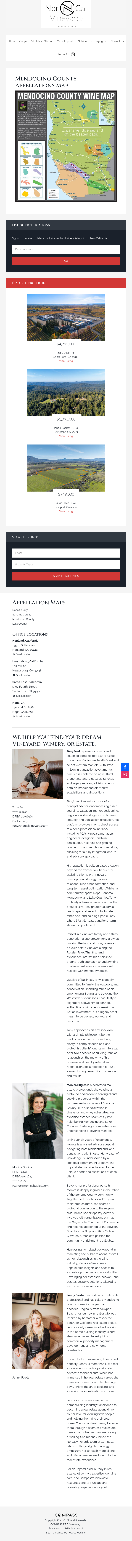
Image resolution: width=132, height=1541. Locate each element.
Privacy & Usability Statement (66, 1528)
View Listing (66, 360)
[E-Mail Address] (66, 249)
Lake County (20, 623)
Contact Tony (21, 821)
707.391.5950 (20, 812)
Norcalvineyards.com (66, 14)
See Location (23, 654)
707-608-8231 (21, 1181)
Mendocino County (25, 619)
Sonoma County (23, 614)
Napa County (21, 610)
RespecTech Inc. (77, 1532)
